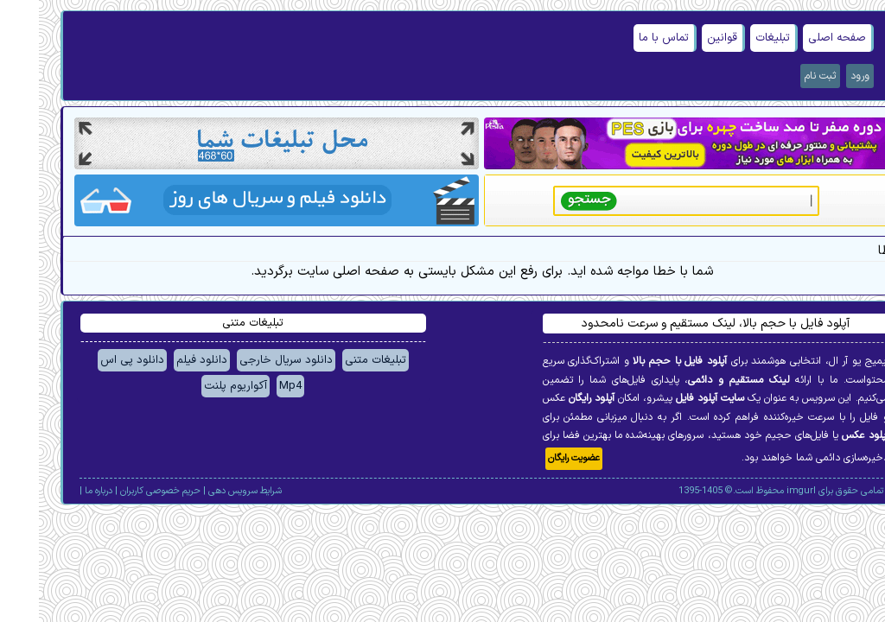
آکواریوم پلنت (196, 386)
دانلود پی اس (93, 360)
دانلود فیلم (162, 360)
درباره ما (59, 491)
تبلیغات (733, 38)
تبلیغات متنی (336, 360)
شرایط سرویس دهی (206, 491)
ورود (821, 76)
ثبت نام (781, 76)
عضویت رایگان (535, 458)
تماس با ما (625, 38)
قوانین (683, 38)
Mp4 (251, 386)
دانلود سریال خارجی (247, 360)
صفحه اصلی (798, 38)
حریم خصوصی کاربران (121, 491)
